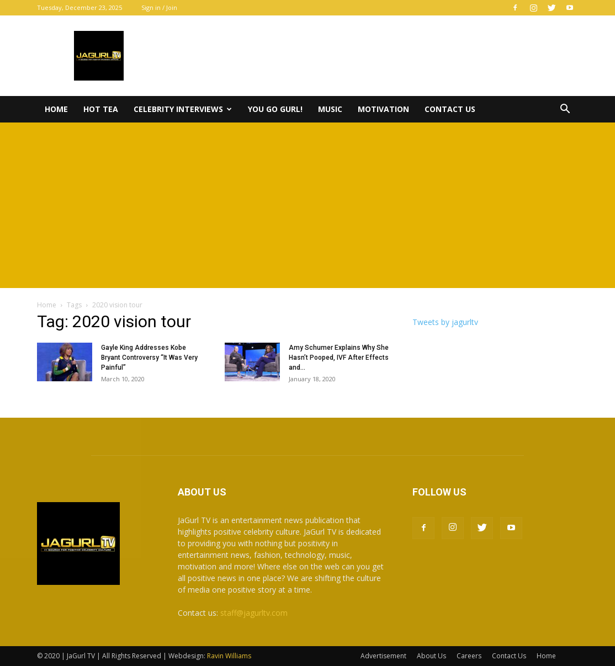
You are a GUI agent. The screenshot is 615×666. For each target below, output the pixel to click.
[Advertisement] (307, 205)
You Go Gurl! (275, 109)
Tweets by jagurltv (445, 322)
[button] (565, 110)
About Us (431, 655)
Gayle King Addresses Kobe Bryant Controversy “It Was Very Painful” (149, 357)
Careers (469, 655)
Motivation (383, 109)
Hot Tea (100, 109)
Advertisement (383, 655)
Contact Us (450, 109)
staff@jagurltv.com (254, 613)
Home (56, 109)
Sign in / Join (159, 7)
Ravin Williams (230, 655)
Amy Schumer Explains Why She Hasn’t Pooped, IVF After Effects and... (339, 357)
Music (330, 109)
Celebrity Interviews (183, 109)
